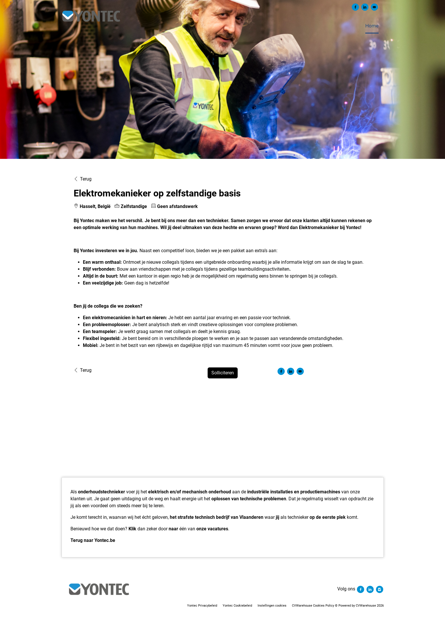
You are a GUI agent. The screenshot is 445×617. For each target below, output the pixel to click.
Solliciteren (222, 373)
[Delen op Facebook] (355, 7)
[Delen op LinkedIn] (364, 7)
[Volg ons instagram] (379, 589)
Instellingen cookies (272, 605)
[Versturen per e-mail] (374, 7)
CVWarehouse (366, 605)
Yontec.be (104, 540)
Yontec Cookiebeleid (237, 605)
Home (372, 26)
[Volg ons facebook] (361, 589)
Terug (83, 179)
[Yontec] (99, 589)
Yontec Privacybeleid (202, 605)
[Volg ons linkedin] (370, 589)
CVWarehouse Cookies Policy (313, 605)
